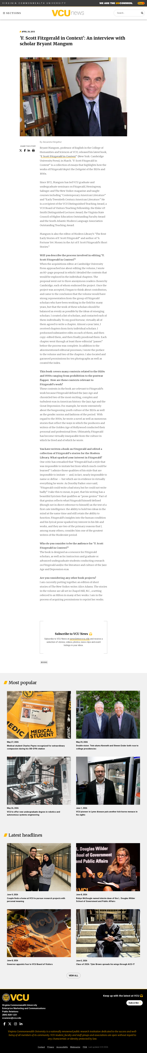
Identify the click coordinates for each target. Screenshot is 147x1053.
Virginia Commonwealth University (34, 3)
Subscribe (135, 1003)
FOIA (85, 1047)
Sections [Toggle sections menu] (12, 13)
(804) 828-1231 (9, 1015)
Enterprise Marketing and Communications (24, 1008)
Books (44, 662)
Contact (41, 1047)
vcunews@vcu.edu (11, 1018)
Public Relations (10, 1011)
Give (141, 3)
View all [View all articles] (73, 975)
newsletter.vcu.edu (80, 638)
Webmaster (75, 1047)
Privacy (50, 1047)
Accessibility (62, 1047)
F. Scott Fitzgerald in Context (58, 156)
